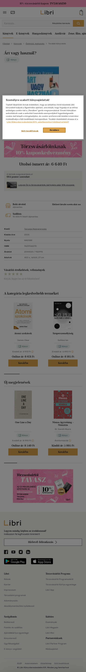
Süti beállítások (29, 131)
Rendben (54, 130)
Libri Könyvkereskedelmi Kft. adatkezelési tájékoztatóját (37, 122)
